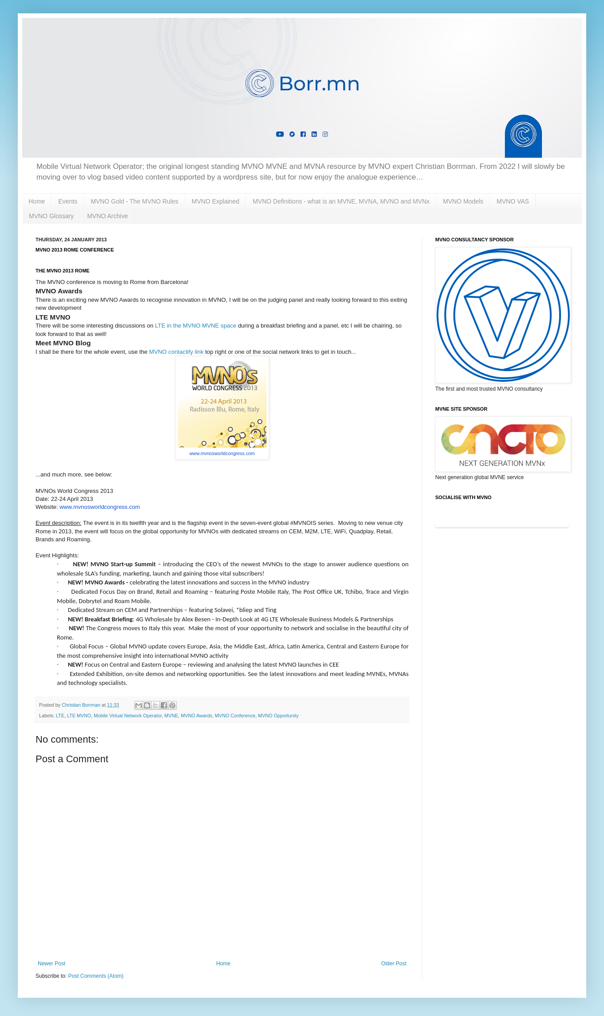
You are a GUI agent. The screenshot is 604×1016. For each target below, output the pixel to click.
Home (36, 201)
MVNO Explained (215, 201)
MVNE (171, 715)
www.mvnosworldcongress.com (221, 453)
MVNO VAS (513, 201)
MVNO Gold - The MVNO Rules (134, 201)
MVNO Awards (196, 715)
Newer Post (51, 963)
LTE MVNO (79, 715)
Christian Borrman (82, 705)
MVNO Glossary (51, 216)
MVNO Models (463, 201)
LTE (60, 715)
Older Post (393, 963)
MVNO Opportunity (278, 715)
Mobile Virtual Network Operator (128, 715)
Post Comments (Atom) (95, 976)
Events (67, 201)
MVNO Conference (235, 715)
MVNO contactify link (176, 351)
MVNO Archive (107, 216)
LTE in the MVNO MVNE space (195, 325)
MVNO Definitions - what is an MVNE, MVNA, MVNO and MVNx (341, 201)
